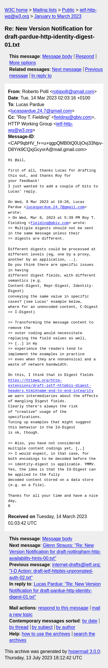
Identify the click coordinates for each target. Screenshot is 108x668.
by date (89, 620)
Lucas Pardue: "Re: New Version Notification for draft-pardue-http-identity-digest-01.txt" (55, 590)
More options (22, 62)
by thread (19, 627)
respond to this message (63, 607)
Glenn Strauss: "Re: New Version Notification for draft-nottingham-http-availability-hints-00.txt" (55, 552)
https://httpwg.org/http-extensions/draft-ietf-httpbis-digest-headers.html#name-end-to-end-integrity (50, 386)
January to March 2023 (58, 16)
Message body (57, 56)
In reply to (41, 75)
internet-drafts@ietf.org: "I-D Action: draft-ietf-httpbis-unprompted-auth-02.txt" (55, 571)
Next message (67, 69)
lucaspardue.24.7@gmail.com (41, 110)
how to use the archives (46, 633)
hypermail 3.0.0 (84, 651)
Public (68, 9)
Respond (85, 56)
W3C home (16, 9)
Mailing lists (45, 9)
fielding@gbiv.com (73, 117)
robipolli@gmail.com (73, 91)
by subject (42, 627)
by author (65, 627)
